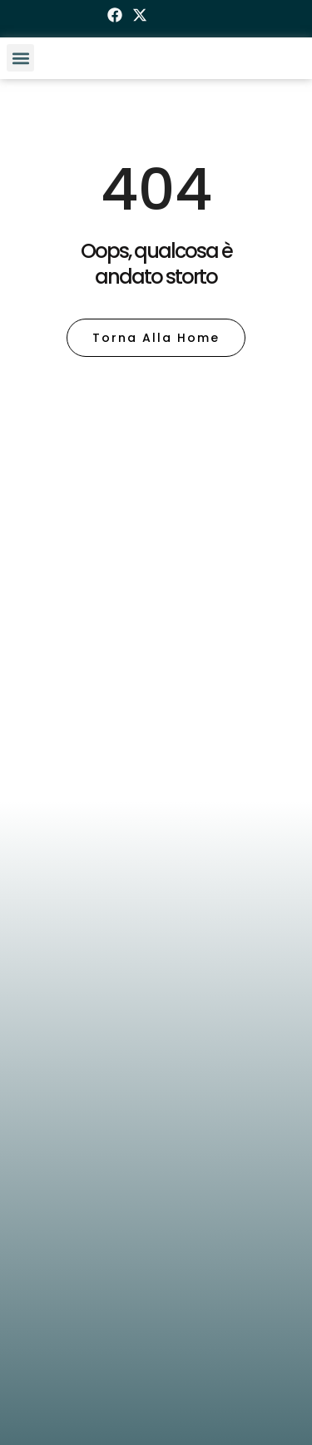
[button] (20, 58)
